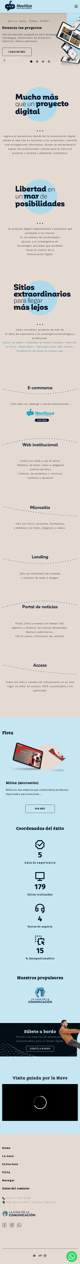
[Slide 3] (49, 61)
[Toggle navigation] (76, 6)
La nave (8, 1156)
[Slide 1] (37, 61)
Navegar (8, 1180)
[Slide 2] (43, 61)
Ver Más (40, 808)
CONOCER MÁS (16, 52)
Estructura (10, 1164)
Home (6, 1148)
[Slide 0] (31, 61)
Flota (6, 1172)
